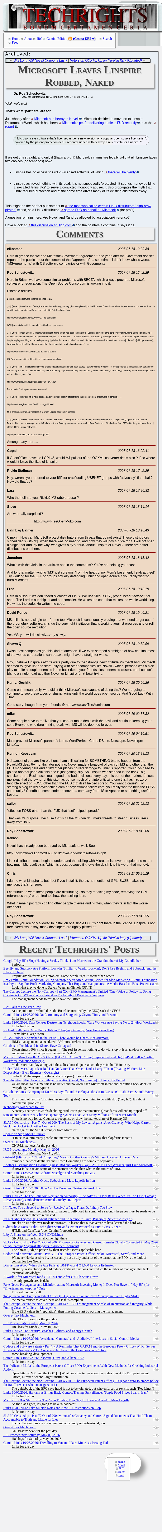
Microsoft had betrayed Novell (56, 120)
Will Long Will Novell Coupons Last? (40, 61)
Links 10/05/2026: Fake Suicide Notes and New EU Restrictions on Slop (52, 1409)
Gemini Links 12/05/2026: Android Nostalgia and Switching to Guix (49, 1174)
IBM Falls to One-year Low (22, 1008)
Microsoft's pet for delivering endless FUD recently (99, 124)
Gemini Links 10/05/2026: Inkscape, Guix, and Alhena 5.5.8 (43, 1359)
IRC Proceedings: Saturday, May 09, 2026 (31, 1436)
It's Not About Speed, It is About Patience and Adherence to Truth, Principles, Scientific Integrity (68, 1220)
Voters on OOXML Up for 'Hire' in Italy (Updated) (106, 61)
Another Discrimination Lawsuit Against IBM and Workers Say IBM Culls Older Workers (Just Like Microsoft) (78, 1166)
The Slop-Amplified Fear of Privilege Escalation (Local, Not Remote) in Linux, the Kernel (64, 1081)
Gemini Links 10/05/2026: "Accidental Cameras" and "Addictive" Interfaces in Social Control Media (71, 1339)
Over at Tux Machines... (19, 1143)
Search (107, 38)
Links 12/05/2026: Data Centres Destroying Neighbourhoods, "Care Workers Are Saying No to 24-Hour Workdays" (80, 1023)
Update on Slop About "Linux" (24, 1135)
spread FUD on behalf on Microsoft (90, 211)
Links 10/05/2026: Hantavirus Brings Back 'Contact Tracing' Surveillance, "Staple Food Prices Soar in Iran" (75, 1393)
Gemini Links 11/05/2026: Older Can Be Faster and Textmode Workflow (52, 1189)
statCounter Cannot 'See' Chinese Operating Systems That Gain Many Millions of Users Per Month (69, 1116)
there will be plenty (122, 173)
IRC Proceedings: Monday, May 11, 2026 (31, 1150)
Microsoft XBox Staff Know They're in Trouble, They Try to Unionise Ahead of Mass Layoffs (66, 1401)
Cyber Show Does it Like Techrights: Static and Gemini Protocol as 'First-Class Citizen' (62, 1228)
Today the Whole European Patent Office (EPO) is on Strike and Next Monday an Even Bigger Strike (71, 1297)
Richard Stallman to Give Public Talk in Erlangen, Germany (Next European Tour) (58, 1031)
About (28, 38)
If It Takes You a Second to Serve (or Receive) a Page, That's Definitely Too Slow (58, 1208)
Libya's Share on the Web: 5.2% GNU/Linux (33, 1235)
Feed (15, 42)
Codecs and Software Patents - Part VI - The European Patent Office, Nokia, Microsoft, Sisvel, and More (73, 1255)
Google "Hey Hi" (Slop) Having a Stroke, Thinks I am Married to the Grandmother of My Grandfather (72, 961)
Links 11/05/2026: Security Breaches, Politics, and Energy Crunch (47, 1332)
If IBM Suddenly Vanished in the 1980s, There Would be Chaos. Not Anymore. (56, 1039)
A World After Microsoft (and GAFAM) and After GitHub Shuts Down (50, 1278)
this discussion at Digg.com (51, 226)
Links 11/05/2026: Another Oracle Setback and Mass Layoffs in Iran (49, 1181)
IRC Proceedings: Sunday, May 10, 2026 (30, 1324)
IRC (39, 38)
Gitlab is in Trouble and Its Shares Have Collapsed (37, 1046)
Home (16, 38)
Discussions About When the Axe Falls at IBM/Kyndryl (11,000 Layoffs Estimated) (59, 1266)
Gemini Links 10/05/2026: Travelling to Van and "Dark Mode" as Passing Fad (55, 1444)
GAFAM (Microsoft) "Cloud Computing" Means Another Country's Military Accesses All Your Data (70, 1158)
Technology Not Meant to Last (23, 1108)
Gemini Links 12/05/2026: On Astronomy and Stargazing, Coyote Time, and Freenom (60, 1015)
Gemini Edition (57, 38)
